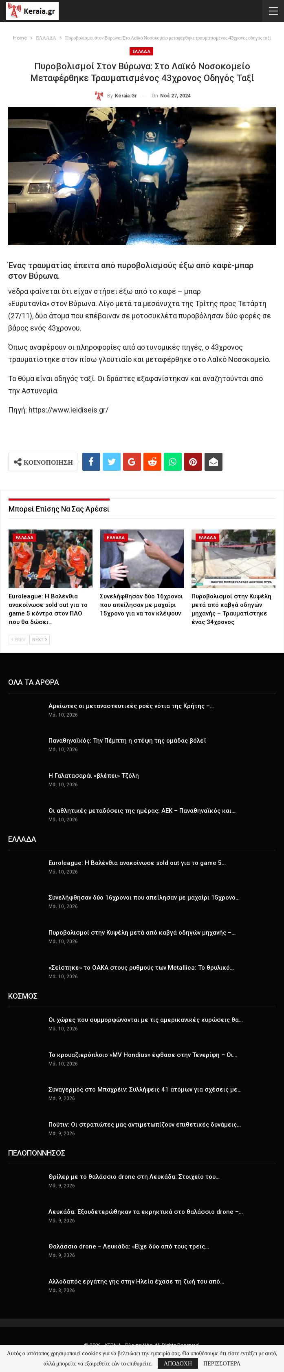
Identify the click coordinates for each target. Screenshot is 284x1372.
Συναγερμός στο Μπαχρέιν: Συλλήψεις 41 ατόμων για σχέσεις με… (145, 1089)
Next (39, 639)
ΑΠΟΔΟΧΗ (178, 1363)
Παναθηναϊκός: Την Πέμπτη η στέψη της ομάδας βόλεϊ (127, 740)
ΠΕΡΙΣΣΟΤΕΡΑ (221, 1363)
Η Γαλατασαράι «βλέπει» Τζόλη (93, 775)
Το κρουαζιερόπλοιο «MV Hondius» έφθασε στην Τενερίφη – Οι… (142, 1055)
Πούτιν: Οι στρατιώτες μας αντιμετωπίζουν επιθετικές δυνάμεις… (144, 1124)
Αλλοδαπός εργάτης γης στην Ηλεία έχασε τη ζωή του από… (136, 1281)
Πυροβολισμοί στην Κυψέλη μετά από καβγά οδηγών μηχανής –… (142, 932)
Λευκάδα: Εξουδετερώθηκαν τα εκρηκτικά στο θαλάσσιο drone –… (145, 1211)
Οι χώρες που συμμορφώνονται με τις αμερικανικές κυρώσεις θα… (145, 1019)
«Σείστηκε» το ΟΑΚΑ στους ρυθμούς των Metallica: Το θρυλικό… (141, 967)
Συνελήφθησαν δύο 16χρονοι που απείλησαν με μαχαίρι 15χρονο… (144, 897)
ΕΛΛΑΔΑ (141, 51)
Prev (18, 639)
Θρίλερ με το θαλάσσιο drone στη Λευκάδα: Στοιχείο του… (134, 1176)
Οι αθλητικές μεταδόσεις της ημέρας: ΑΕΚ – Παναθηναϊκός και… (142, 810)
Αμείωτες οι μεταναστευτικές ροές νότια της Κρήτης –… (131, 706)
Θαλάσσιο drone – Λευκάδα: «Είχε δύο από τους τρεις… (128, 1246)
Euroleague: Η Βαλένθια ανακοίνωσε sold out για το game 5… (137, 863)
